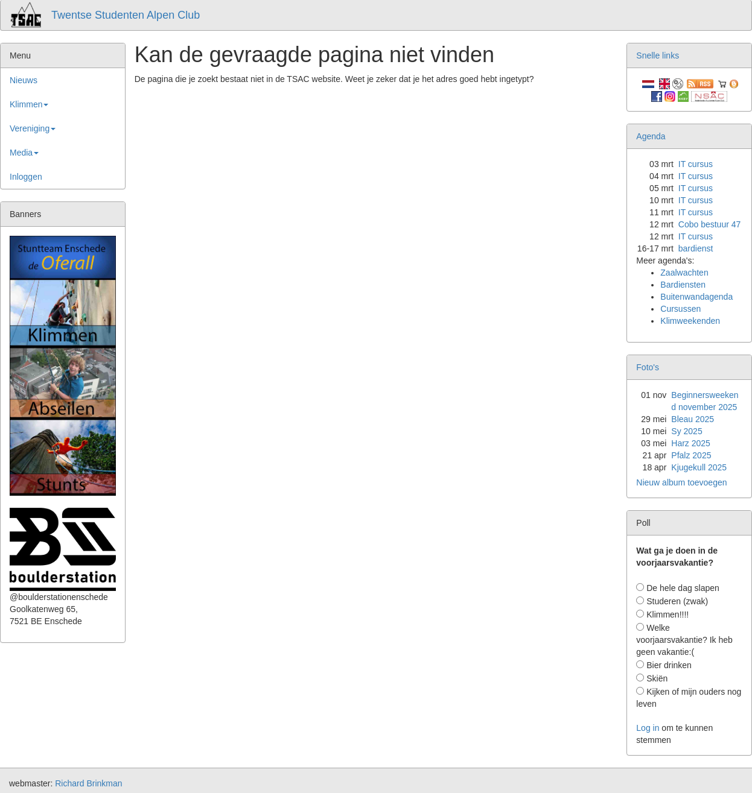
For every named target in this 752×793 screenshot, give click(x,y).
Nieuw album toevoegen (681, 482)
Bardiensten (683, 284)
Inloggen (26, 177)
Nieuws (23, 80)
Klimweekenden (690, 321)
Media (24, 152)
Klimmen (29, 104)
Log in (647, 728)
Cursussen (680, 309)
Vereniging (33, 128)
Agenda (650, 136)
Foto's (647, 367)
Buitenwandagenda (696, 297)
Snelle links (657, 55)
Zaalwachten (684, 272)
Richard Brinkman (88, 783)
